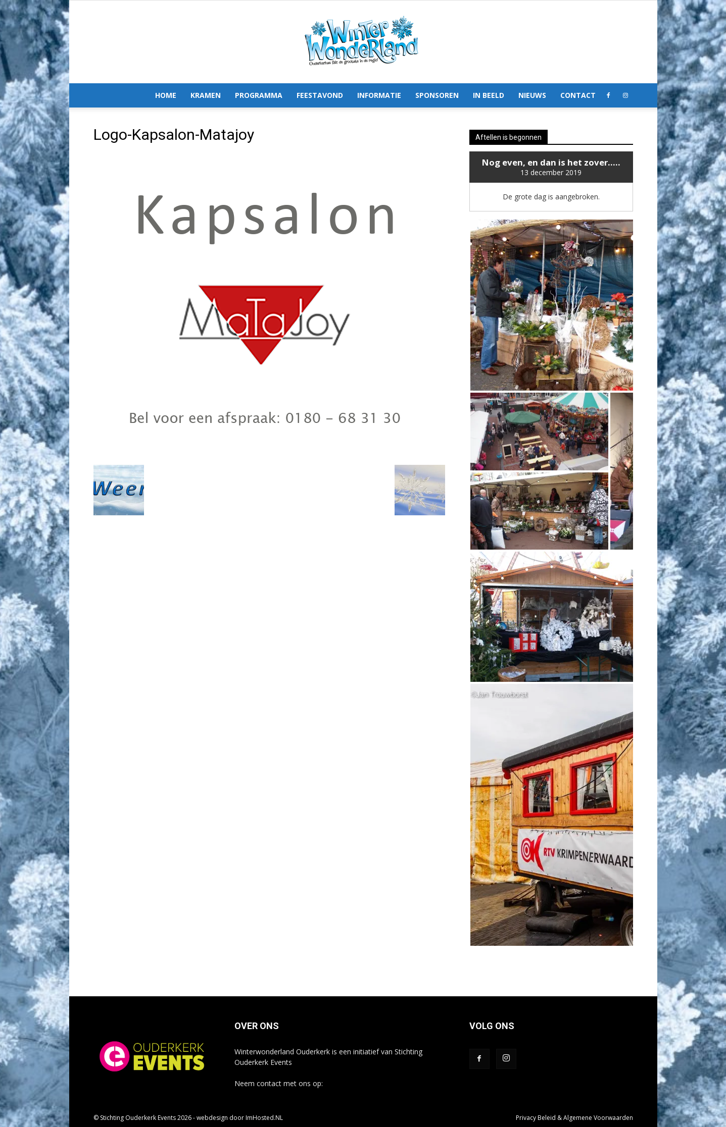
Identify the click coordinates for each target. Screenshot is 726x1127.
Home (165, 95)
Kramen (205, 95)
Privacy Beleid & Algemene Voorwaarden (574, 1117)
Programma (258, 95)
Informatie (379, 95)
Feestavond (320, 95)
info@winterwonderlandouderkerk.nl (384, 1083)
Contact (578, 95)
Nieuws (532, 95)
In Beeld (488, 95)
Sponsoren (437, 95)
